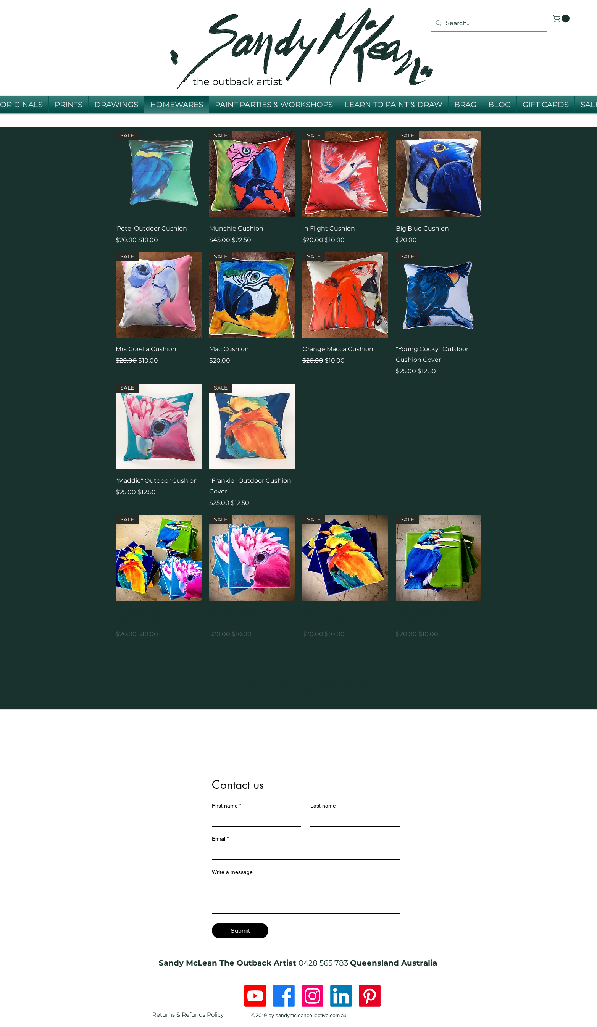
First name (226, 806)
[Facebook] (284, 996)
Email (220, 839)
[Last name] (352, 819)
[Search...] (488, 23)
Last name (323, 806)
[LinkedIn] (341, 996)
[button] (561, 18)
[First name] (254, 819)
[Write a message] (306, 896)
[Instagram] (312, 996)
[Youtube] (255, 996)
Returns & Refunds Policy (188, 1014)
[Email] (303, 852)
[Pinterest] (370, 996)
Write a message (232, 872)
